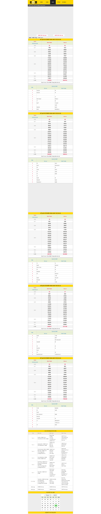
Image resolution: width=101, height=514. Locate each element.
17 (58, 488)
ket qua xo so (33, 511)
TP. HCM (51, 422)
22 (53, 490)
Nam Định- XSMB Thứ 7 (42, 456)
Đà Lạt (51, 465)
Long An (51, 456)
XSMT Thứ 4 (64, 438)
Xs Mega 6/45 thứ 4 (41, 438)
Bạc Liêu (51, 430)
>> (52, 479)
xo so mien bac (49, 511)
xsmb (38, 511)
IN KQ (54, 507)
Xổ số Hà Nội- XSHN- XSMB (43, 434)
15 (53, 488)
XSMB (41, 2)
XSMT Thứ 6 (40, 31)
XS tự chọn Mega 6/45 (42, 450)
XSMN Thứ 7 (52, 460)
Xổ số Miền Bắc (41, 465)
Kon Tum (63, 462)
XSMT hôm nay (64, 471)
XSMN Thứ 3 (52, 427)
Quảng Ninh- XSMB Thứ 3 (43, 428)
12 (45, 488)
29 (47, 484)
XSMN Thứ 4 (52, 434)
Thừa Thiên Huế (65, 422)
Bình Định (63, 443)
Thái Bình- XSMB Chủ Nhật (43, 463)
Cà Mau (51, 421)
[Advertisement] (50, 17)
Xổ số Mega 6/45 (41, 436)
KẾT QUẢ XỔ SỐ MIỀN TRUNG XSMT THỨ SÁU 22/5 (50, 32)
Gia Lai (65, 35)
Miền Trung (34, 31)
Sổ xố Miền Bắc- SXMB (42, 442)
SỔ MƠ (58, 2)
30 (50, 484)
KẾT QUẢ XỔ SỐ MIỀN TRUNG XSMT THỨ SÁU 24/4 (50, 342)
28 (45, 484)
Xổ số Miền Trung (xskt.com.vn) (53, 75)
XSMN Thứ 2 (52, 425)
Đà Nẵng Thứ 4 (64, 437)
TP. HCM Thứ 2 (53, 424)
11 (42, 488)
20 (47, 490)
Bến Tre (51, 428)
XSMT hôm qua (64, 474)
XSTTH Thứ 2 (64, 423)
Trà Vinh (51, 448)
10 (58, 486)
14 (50, 488)
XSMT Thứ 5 (64, 440)
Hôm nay (33, 471)
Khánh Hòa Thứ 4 (65, 434)
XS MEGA (64, 2)
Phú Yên (63, 424)
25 (42, 492)
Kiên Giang (52, 466)
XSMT (53, 2)
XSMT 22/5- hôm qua (42, 28)
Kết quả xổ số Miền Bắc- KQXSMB (42, 449)
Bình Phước (52, 453)
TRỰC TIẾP (60, 507)
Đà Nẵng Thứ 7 (64, 458)
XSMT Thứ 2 (64, 420)
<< (44, 479)
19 (45, 490)
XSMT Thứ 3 (64, 428)
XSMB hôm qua (41, 474)
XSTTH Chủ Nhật (65, 468)
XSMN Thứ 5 (52, 440)
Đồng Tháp (52, 420)
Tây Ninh (51, 444)
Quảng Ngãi (64, 456)
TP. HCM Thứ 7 (53, 459)
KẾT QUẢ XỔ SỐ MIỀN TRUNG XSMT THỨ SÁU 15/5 (50, 106)
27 (42, 484)
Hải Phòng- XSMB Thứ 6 (42, 446)
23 (55, 490)
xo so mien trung (55, 511)
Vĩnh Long (52, 451)
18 (42, 490)
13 (47, 488)
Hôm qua (33, 474)
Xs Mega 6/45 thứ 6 (41, 452)
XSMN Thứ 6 (52, 447)
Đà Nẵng (63, 436)
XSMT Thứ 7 (64, 460)
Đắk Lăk (63, 430)
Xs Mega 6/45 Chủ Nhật (42, 468)
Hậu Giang (52, 455)
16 (55, 488)
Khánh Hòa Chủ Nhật (66, 465)
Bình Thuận (52, 442)
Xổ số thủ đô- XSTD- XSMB (43, 423)
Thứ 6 (35, 34)
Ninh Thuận (49, 35)
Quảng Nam (64, 429)
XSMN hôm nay (53, 471)
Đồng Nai (51, 435)
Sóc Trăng (52, 438)
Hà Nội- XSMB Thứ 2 (42, 422)
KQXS (30, 31)
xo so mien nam (42, 511)
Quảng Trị (63, 444)
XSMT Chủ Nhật (65, 469)
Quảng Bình (64, 442)
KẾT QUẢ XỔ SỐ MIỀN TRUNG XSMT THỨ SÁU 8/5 (50, 197)
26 (45, 492)
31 (58, 492)
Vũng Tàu (51, 431)
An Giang (51, 443)
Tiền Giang (52, 468)
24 (58, 490)
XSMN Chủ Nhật (53, 463)
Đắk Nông (63, 454)
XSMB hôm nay (41, 471)
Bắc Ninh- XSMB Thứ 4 (42, 435)
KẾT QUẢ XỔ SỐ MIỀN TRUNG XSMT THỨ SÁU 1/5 (50, 270)
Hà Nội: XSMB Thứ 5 (42, 443)
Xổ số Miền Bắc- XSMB (42, 430)
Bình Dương (52, 450)
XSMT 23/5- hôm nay (59, 28)
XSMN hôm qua (53, 474)
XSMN (47, 2)
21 (50, 490)
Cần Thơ (51, 436)
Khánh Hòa (64, 433)
